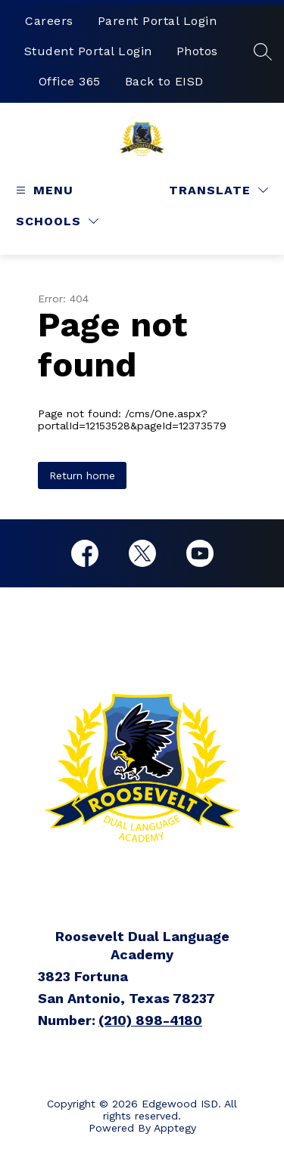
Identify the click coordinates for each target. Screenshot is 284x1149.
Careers (49, 21)
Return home (82, 475)
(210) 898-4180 (150, 1020)
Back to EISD (164, 81)
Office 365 (70, 81)
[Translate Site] (218, 190)
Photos (197, 51)
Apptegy (175, 1128)
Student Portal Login (88, 51)
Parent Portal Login (157, 21)
